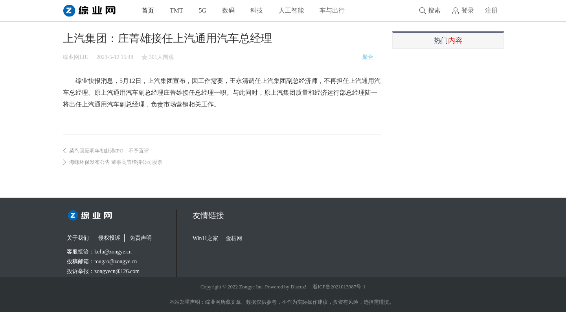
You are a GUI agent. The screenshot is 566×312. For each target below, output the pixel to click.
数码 (228, 10)
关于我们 (78, 238)
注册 (491, 10)
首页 (148, 10)
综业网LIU (75, 57)
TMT (176, 10)
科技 (256, 10)
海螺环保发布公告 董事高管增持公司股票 (115, 162)
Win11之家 (205, 238)
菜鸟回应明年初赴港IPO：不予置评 (109, 151)
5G (203, 10)
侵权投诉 (109, 238)
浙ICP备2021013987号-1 (339, 287)
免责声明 (141, 238)
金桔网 (234, 238)
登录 (467, 10)
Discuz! (298, 287)
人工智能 (291, 10)
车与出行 (332, 10)
